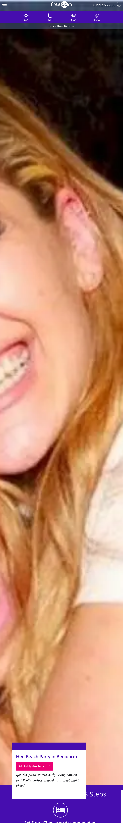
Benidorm (69, 26)
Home (51, 26)
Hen (59, 26)
